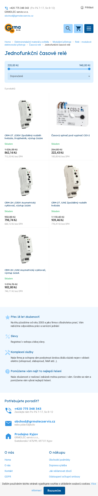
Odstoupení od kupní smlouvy (64, 476)
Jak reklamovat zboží (60, 471)
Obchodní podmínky (59, 459)
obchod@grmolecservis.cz (19, 15)
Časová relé (35, 44)
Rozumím (54, 490)
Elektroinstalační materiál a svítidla (31, 42)
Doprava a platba (58, 465)
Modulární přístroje (62, 42)
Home (8, 42)
